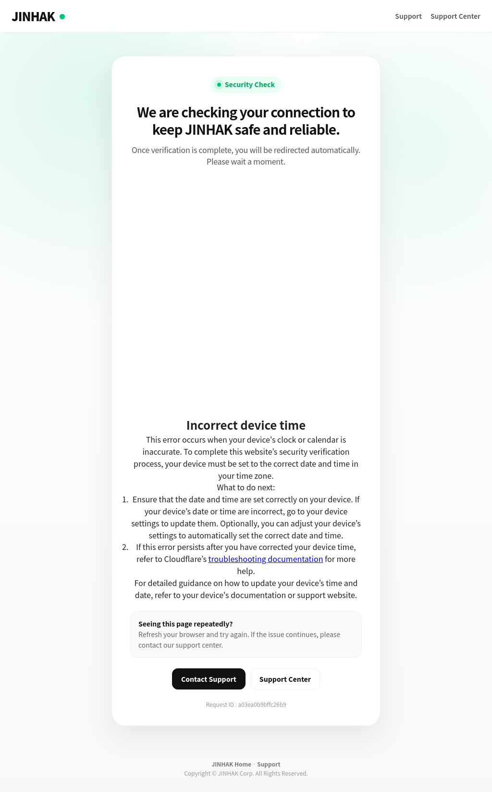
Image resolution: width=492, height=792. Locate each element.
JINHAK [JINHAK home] (38, 16)
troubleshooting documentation (266, 558)
